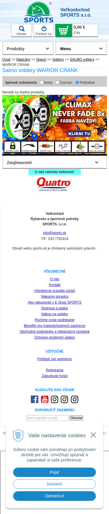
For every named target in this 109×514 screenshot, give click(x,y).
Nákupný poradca (54, 297)
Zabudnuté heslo (54, 376)
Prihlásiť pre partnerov (54, 359)
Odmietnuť (54, 496)
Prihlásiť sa (43, 31)
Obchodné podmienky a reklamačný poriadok (55, 332)
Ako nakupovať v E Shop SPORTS (54, 302)
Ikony (48, 83)
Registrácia (54, 370)
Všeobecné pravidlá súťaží (54, 291)
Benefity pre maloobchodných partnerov (54, 326)
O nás (54, 279)
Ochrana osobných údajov (54, 337)
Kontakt (55, 285)
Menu (65, 48)
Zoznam (66, 83)
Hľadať (21, 31)
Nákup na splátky (54, 314)
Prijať (54, 472)
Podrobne (87, 83)
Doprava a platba (54, 308)
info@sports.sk (54, 233)
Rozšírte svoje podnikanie (54, 320)
